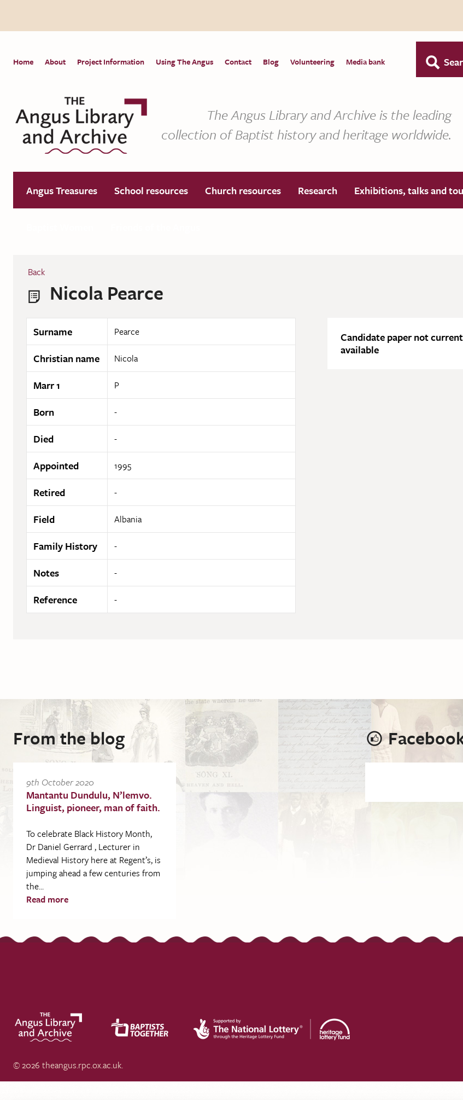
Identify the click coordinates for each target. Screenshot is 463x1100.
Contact (238, 61)
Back (36, 272)
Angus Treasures (61, 191)
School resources (151, 191)
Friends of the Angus (155, 227)
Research (317, 191)
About (55, 61)
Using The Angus (184, 61)
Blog (271, 61)
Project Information (110, 61)
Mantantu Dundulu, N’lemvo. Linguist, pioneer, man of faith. (93, 801)
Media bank (365, 61)
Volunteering (312, 61)
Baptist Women (59, 227)
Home (23, 61)
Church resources (243, 191)
